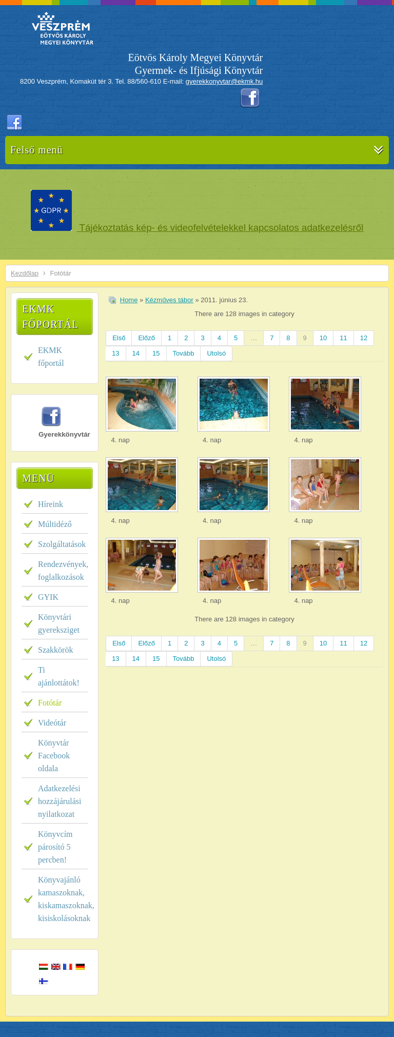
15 (156, 353)
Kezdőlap (24, 273)
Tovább (183, 353)
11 (343, 338)
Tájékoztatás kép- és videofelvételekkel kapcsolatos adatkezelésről (220, 227)
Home (129, 300)
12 (363, 338)
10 (323, 338)
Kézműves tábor (169, 300)
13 (115, 353)
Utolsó (216, 353)
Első (118, 338)
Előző (146, 338)
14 (136, 353)
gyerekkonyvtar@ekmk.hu (224, 81)
